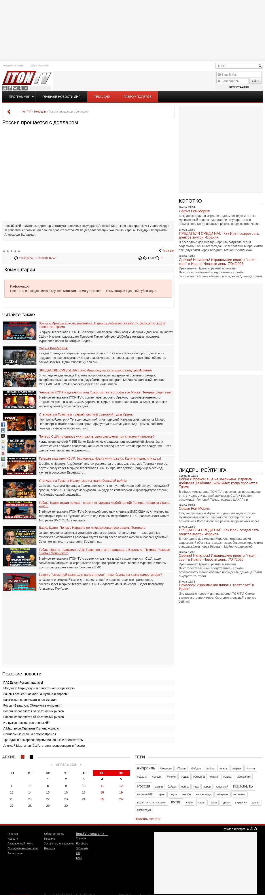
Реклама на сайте (13, 65)
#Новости (166, 768)
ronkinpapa (26, 258)
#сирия (171, 776)
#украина (199, 776)
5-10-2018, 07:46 (45, 258)
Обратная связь (40, 65)
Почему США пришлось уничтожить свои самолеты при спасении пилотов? (97, 436)
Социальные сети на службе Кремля (29, 734)
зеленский (222, 786)
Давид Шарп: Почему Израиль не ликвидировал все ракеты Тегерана (92, 527)
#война (210, 768)
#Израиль (146, 768)
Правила (49, 838)
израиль (243, 786)
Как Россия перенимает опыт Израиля (30, 699)
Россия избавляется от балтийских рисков (33, 711)
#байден (196, 768)
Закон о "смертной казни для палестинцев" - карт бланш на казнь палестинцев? (100, 574)
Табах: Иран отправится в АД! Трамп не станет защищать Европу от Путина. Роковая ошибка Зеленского (104, 551)
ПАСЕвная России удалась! (23, 682)
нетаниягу (239, 794)
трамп (213, 802)
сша (201, 802)
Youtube (4, 88)
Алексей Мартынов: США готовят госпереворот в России (44, 745)
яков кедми (144, 810)
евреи (207, 786)
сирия (189, 802)
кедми (173, 794)
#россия (157, 776)
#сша (184, 776)
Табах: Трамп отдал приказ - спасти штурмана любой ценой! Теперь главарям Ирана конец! (104, 504)
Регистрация (239, 87)
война (185, 786)
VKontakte (15, 88)
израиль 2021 (145, 794)
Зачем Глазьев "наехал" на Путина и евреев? (35, 694)
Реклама (49, 848)
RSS (25, 88)
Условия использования (59, 843)
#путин (250, 768)
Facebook (10, 88)
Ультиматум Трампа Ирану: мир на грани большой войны (83, 480)
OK (20, 88)
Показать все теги (147, 819)
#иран (237, 768)
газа (196, 786)
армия (159, 786)
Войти (255, 80)
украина (241, 802)
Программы (19, 96)
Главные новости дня (61, 96)
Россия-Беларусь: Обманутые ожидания (32, 705)
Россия (143, 786)
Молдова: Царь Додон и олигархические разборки (39, 688)
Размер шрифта (234, 829)
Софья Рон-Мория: (53, 348)
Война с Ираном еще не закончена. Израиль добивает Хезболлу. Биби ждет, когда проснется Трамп (102, 325)
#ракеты (142, 776)
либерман (222, 794)
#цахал (227, 776)
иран (162, 794)
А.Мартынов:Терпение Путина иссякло (31, 728)
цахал (255, 802)
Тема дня (102, 96)
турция (225, 802)
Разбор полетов (138, 96)
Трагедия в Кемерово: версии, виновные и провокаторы (43, 740)
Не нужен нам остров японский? (26, 722)
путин (176, 802)
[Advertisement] (132, 29)
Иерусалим (244, 776)
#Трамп (181, 768)
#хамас (214, 776)
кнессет (186, 794)
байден (172, 786)
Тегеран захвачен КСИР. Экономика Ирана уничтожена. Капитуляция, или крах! (100, 458)
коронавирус (203, 794)
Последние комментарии (23, 848)
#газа (223, 768)
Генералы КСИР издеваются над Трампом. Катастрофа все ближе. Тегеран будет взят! (105, 392)
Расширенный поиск (20, 843)
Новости (13, 838)
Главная (13, 833)
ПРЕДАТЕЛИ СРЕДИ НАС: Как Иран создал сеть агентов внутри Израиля (95, 370)
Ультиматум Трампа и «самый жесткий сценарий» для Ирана (85, 414)
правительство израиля (151, 802)
